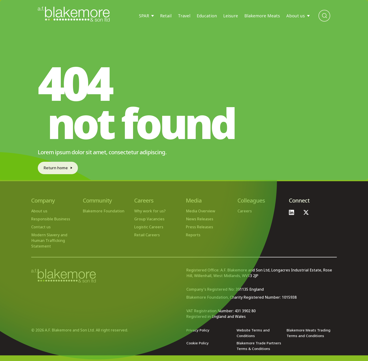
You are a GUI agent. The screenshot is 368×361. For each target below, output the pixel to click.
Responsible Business (50, 219)
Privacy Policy (198, 330)
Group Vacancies (149, 219)
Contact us (41, 226)
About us (295, 16)
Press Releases (199, 226)
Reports (193, 234)
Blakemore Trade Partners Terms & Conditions (253, 348)
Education (207, 16)
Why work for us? (150, 211)
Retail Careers (147, 234)
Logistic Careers (148, 226)
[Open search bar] (324, 16)
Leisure (230, 16)
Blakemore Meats (262, 16)
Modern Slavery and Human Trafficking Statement (49, 240)
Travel (184, 16)
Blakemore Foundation (103, 211)
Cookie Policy (198, 343)
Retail (166, 16)
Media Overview (200, 211)
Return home (57, 167)
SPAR (144, 16)
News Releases (199, 219)
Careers (245, 211)
